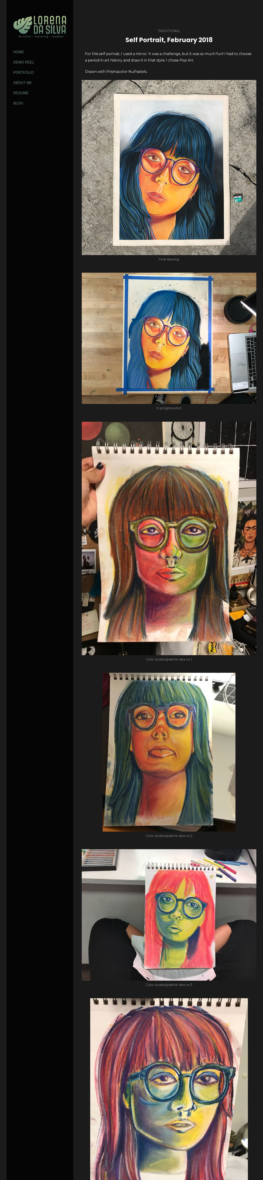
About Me (22, 83)
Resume (20, 93)
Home (18, 52)
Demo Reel (23, 62)
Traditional (169, 31)
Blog (18, 103)
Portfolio (23, 72)
